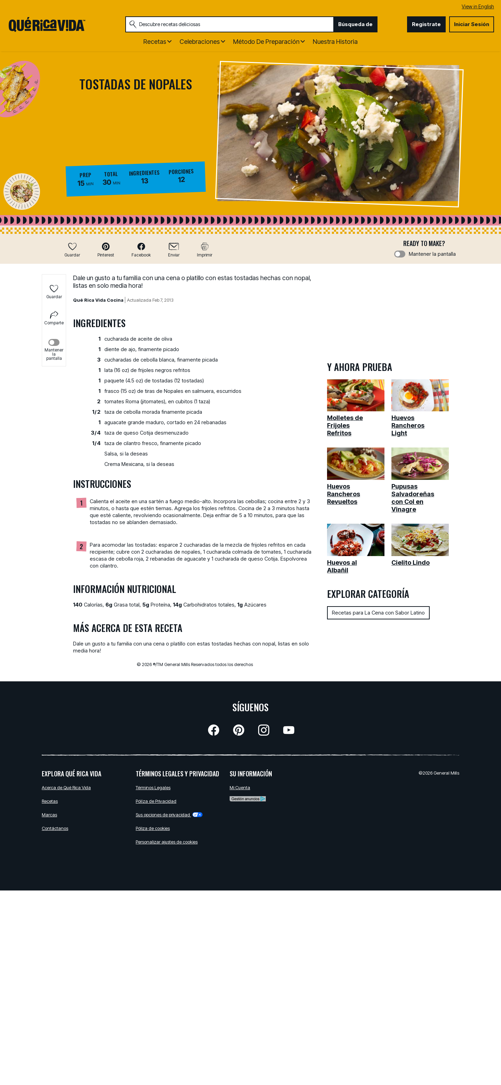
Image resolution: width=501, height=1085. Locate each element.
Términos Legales (153, 787)
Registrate (426, 24)
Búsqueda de (355, 24)
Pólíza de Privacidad (156, 801)
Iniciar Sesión (471, 24)
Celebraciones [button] (200, 41)
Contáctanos (55, 828)
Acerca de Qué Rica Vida (66, 787)
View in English (478, 6)
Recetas (50, 801)
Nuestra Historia (335, 41)
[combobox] (229, 24)
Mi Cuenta (240, 787)
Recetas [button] (154, 41)
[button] (105, 249)
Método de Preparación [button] (266, 41)
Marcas (49, 814)
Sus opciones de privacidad (169, 814)
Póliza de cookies (153, 828)
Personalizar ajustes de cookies (167, 842)
